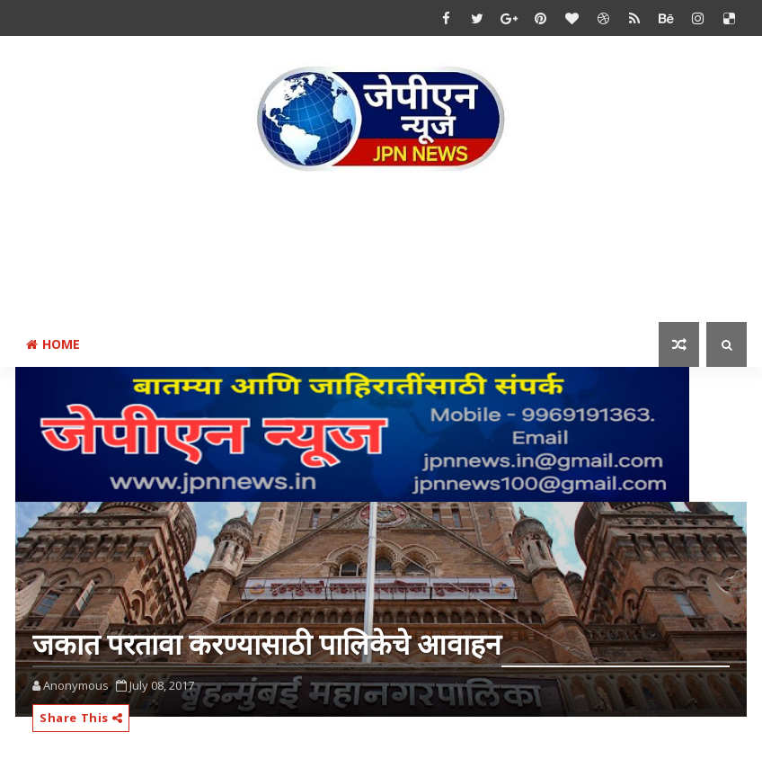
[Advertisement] (381, 250)
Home (53, 344)
